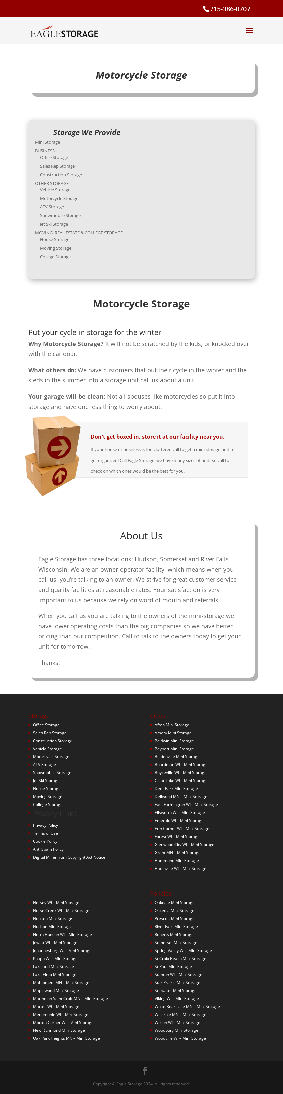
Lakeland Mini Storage (53, 966)
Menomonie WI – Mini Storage (60, 1014)
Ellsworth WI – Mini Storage (180, 812)
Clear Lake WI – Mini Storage (181, 780)
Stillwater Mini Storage (176, 990)
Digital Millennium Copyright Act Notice (69, 857)
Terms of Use (45, 833)
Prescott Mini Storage (175, 918)
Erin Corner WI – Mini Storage (182, 828)
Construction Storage (68, 176)
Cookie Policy (45, 841)
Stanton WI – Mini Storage (178, 974)
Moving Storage (63, 243)
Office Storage (61, 160)
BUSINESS (53, 154)
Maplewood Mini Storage (56, 990)
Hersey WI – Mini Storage (56, 902)
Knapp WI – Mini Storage (55, 958)
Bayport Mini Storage (174, 749)
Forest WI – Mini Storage (177, 836)
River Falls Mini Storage (176, 926)
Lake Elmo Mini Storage (54, 974)
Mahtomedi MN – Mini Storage (61, 982)
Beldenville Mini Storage (177, 756)
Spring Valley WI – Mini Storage (183, 950)
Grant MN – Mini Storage (178, 852)
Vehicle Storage (62, 190)
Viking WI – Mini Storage (177, 998)
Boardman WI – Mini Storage (181, 764)
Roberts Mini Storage (174, 934)
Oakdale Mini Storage (175, 902)
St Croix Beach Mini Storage (180, 958)
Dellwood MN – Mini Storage (181, 796)
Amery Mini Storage (173, 733)
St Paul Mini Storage (173, 966)
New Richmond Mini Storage (59, 1030)
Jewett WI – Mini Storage (55, 942)
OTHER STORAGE (59, 184)
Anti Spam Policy (48, 849)
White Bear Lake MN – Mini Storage (187, 1006)
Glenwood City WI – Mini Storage (184, 844)
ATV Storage (60, 206)
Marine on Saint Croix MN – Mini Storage (70, 998)
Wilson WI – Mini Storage (177, 1022)
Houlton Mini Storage (52, 918)
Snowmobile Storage (67, 214)
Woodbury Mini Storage (176, 1030)
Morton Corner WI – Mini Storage (63, 1022)
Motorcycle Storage (66, 198)
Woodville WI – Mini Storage (180, 1038)
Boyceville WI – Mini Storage (181, 772)
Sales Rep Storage (64, 168)
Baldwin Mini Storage (174, 741)
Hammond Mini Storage (177, 860)
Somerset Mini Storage (176, 942)
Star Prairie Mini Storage (177, 982)
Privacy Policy (45, 825)
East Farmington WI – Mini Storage (186, 804)
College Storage (62, 251)
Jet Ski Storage (61, 222)
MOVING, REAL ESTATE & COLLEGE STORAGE (84, 229)
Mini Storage (55, 146)
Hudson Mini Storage (52, 926)
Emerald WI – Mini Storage (179, 820)
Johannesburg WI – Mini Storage (62, 950)
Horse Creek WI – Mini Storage (61, 910)
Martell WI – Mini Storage (56, 1006)
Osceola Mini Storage (174, 910)
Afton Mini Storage (172, 725)
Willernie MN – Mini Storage (180, 1014)
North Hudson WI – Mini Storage (62, 934)
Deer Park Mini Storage (176, 788)
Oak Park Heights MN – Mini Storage (66, 1038)
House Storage (62, 235)
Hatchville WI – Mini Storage (180, 868)
